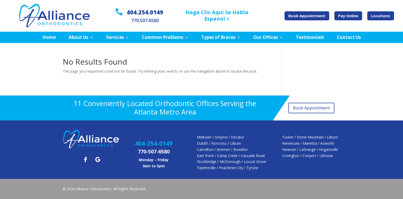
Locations (380, 15)
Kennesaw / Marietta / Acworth (308, 143)
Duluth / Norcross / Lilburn (219, 143)
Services (115, 37)
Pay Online (348, 15)
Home (49, 37)
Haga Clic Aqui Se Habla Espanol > (217, 15)
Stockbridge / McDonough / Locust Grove (231, 161)
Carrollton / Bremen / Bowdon (222, 149)
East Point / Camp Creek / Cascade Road (231, 155)
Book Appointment (306, 15)
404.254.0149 (145, 12)
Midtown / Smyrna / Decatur (220, 137)
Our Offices (265, 37)
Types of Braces (218, 37)
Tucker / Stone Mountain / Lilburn (310, 137)
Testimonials (310, 37)
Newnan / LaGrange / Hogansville (310, 149)
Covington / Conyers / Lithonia (307, 155)
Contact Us (349, 37)
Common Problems (162, 37)
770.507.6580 (145, 20)
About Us (78, 37)
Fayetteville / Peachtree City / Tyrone (227, 167)
